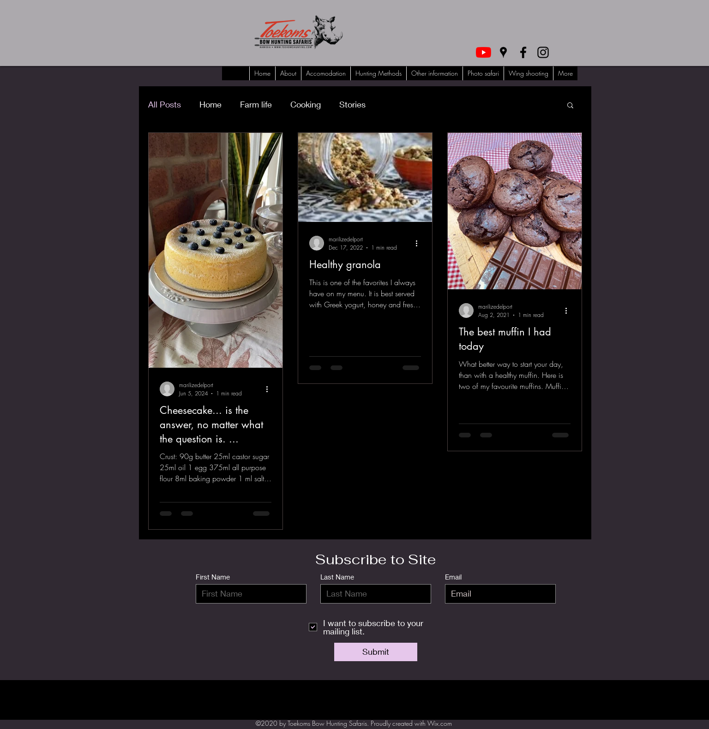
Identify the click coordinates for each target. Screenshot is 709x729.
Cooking (305, 104)
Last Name (337, 577)
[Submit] (375, 652)
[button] (570, 106)
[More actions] (270, 388)
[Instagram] (543, 52)
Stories (352, 104)
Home (210, 104)
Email (453, 577)
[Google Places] (503, 52)
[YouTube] (483, 52)
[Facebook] (523, 52)
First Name (213, 577)
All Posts (164, 104)
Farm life (256, 104)
